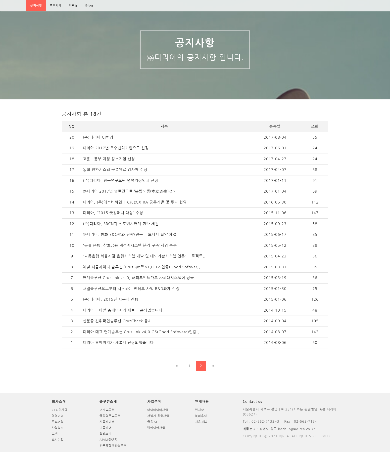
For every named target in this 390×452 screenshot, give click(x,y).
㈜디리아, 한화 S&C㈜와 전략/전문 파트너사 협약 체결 (130, 234)
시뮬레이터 (106, 421)
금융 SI (152, 421)
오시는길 (58, 439)
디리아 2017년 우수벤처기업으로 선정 (116, 148)
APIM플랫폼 (108, 439)
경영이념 (58, 415)
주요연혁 (58, 421)
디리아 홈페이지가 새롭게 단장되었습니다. (119, 342)
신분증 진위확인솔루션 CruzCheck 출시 (117, 321)
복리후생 (201, 415)
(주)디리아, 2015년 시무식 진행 (110, 299)
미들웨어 (105, 427)
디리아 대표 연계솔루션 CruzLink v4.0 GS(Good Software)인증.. (141, 332)
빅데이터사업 (156, 427)
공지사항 (36, 5)
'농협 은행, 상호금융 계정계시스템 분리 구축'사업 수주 (130, 245)
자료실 (73, 5)
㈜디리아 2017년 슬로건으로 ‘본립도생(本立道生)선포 (129, 191)
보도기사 (55, 5)
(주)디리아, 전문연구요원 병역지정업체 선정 (120, 180)
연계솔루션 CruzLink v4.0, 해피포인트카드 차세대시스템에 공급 (138, 278)
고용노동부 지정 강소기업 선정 (109, 159)
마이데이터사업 (157, 410)
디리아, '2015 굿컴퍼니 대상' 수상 (113, 213)
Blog (89, 5)
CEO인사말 (59, 410)
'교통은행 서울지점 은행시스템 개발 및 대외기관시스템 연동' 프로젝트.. (144, 256)
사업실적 (58, 427)
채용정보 (201, 421)
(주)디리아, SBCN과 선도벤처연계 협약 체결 (121, 224)
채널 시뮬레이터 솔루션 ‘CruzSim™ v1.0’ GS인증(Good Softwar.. (141, 267)
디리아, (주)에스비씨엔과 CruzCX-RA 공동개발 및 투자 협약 (135, 202)
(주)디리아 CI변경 (98, 137)
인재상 (199, 410)
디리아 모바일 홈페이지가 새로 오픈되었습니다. (123, 310)
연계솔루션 (106, 410)
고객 (55, 433)
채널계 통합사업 (158, 415)
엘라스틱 (105, 433)
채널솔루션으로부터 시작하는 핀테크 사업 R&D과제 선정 (131, 288)
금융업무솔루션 (109, 415)
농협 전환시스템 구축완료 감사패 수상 (115, 169)
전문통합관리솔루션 (112, 445)
